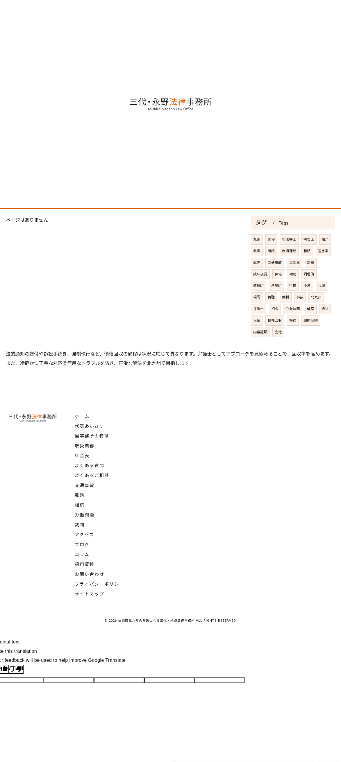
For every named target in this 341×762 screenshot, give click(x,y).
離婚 (271, 267)
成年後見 (260, 290)
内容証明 (260, 347)
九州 (256, 255)
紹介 (325, 255)
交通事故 (275, 278)
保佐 (278, 290)
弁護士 (258, 324)
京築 (310, 278)
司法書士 (289, 255)
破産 (310, 324)
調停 (271, 255)
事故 (300, 313)
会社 (278, 347)
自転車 (294, 278)
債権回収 (275, 336)
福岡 (256, 313)
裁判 (285, 313)
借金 (256, 336)
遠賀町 (258, 301)
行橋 (292, 301)
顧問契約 (310, 336)
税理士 (308, 255)
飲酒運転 (289, 267)
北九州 (316, 313)
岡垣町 (308, 290)
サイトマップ (89, 594)
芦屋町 (276, 301)
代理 (321, 301)
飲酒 (256, 267)
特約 (292, 336)
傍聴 (271, 313)
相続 (306, 267)
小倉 (306, 301)
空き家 (323, 267)
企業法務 (293, 324)
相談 (274, 324)
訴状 (325, 324)
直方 (256, 278)
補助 (292, 290)
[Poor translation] (16, 669)
